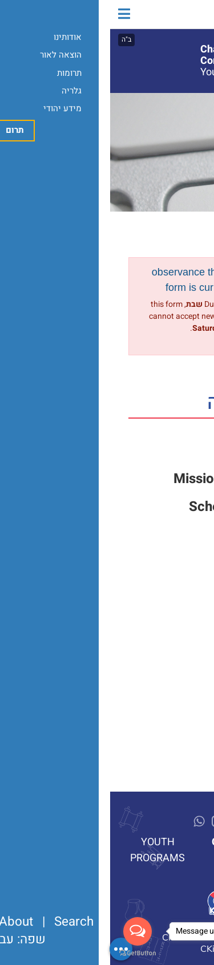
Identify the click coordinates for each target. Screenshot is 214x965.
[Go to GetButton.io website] (27, 953)
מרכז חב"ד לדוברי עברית (162, 14)
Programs (176, 117)
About (185, 101)
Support (153, 451)
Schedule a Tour (129, 507)
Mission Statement (121, 479)
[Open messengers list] (27, 931)
